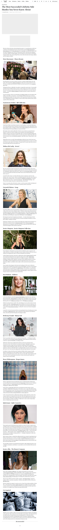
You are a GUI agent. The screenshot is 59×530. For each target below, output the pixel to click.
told (19, 139)
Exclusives (14, 1)
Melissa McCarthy (30, 49)
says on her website (28, 171)
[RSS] (50, 1)
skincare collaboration (31, 213)
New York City (22, 440)
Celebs (23, 1)
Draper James (23, 382)
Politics (27, 1)
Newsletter (55, 1)
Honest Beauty (27, 478)
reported (29, 222)
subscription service (15, 304)
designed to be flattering (26, 178)
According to (23, 94)
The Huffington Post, (25, 437)
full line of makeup (15, 91)
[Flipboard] (41, 1)
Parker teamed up (25, 127)
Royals (19, 1)
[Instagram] (37, 1)
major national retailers (7, 476)
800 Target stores (6, 481)
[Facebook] (33, 1)
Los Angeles (16, 440)
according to (28, 472)
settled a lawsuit (19, 484)
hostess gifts (17, 391)
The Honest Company (9, 472)
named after (11, 387)
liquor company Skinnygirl (17, 339)
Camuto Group (29, 255)
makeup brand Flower (16, 82)
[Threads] (48, 1)
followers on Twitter (15, 300)
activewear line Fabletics (20, 297)
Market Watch (31, 256)
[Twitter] (39, 1)
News (10, 1)
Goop (21, 209)
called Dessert (20, 267)
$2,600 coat (30, 214)
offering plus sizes (11, 311)
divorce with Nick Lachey (22, 270)
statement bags (9, 391)
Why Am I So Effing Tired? (8, 213)
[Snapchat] (46, 1)
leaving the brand (19, 222)
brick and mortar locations (13, 306)
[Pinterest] (44, 1)
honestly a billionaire (12, 471)
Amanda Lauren (5, 12)
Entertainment (4, 4)
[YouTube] (35, 1)
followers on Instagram (29, 300)
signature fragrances (22, 213)
